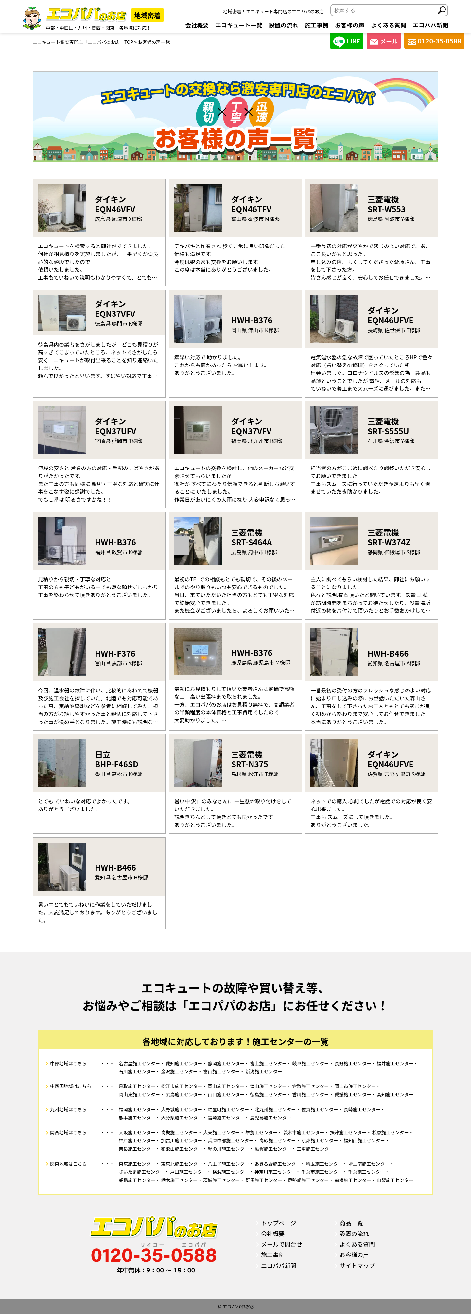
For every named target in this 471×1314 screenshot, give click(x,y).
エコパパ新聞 (430, 25)
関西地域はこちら (68, 1132)
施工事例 (316, 25)
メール (384, 41)
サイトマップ (357, 1265)
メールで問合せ (281, 1244)
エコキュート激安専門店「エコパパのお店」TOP (83, 42)
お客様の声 (349, 25)
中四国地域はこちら (70, 1086)
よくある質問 (388, 25)
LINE (346, 42)
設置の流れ (283, 25)
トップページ (278, 1223)
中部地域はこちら (68, 1063)
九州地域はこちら (68, 1109)
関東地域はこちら (68, 1163)
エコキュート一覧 (238, 25)
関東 (109, 28)
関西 (96, 28)
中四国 (66, 28)
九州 (82, 28)
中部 (50, 28)
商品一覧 (351, 1223)
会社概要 (197, 25)
